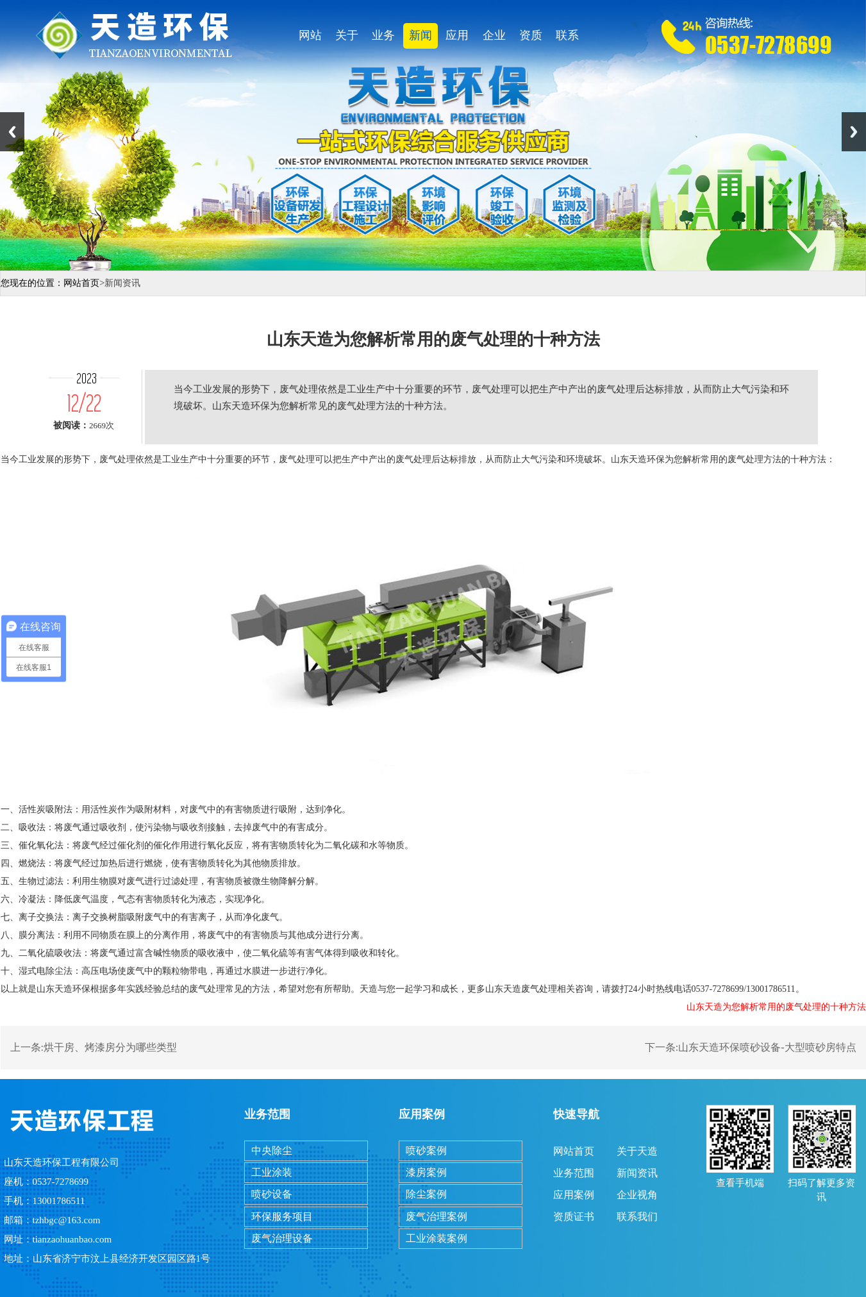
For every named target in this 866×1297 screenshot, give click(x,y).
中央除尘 (271, 1150)
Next (854, 131)
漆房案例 (426, 1172)
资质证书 (530, 39)
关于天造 (346, 39)
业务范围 (383, 39)
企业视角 (494, 39)
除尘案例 (426, 1194)
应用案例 (457, 39)
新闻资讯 (420, 39)
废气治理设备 (282, 1238)
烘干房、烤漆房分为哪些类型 (110, 1047)
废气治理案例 (436, 1216)
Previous (12, 131)
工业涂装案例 (436, 1238)
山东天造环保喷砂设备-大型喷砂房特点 (767, 1047)
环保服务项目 (282, 1216)
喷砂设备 (271, 1194)
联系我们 (567, 39)
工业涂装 (271, 1172)
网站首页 (310, 39)
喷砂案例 (426, 1150)
